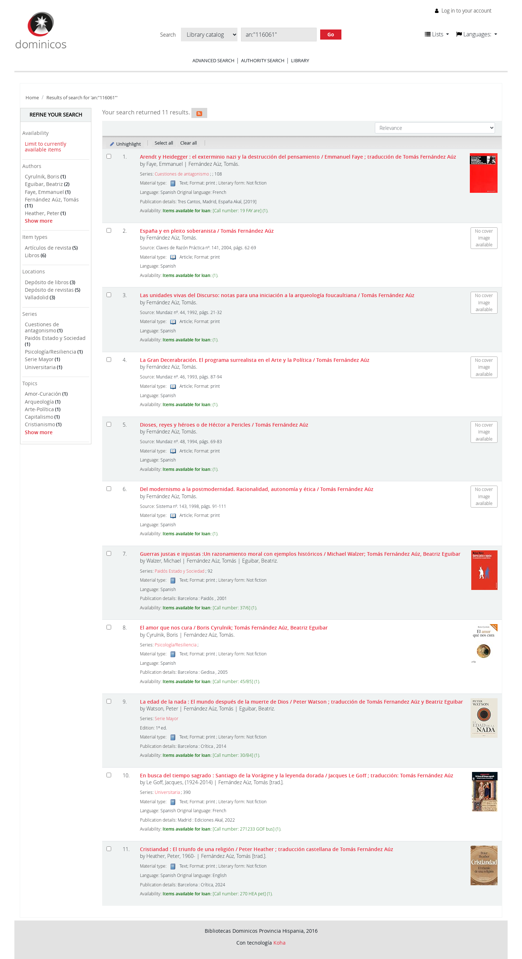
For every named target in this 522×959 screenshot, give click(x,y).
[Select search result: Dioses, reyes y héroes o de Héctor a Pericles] (108, 424)
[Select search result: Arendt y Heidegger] (108, 156)
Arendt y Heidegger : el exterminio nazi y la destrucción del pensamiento (298, 156)
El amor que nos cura (234, 627)
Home (32, 98)
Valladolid (37, 297)
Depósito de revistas (49, 289)
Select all (164, 143)
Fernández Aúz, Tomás (52, 199)
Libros (32, 255)
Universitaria (40, 367)
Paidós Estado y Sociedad (55, 338)
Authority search (263, 60)
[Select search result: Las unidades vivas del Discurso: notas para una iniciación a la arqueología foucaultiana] (108, 294)
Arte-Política (39, 409)
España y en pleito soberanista (207, 230)
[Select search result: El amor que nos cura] (108, 627)
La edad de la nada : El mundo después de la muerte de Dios (301, 701)
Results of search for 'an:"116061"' (82, 98)
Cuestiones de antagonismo (42, 327)
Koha (279, 942)
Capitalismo (39, 416)
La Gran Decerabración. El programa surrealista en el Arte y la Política (254, 359)
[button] (437, 34)
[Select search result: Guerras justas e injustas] (108, 553)
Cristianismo (40, 424)
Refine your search (55, 114)
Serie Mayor (39, 359)
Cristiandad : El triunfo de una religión (266, 849)
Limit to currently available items (45, 146)
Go (330, 34)
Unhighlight (125, 144)
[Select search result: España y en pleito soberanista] (108, 230)
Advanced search (213, 60)
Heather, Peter (42, 213)
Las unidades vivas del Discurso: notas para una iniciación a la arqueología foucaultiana (277, 295)
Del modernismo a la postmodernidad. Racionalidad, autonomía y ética (256, 489)
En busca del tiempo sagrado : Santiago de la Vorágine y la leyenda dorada (296, 775)
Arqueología (39, 401)
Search (168, 35)
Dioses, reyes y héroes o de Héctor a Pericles (224, 424)
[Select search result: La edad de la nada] (108, 701)
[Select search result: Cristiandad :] (108, 848)
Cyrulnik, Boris (42, 176)
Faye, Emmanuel (44, 191)
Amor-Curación (43, 393)
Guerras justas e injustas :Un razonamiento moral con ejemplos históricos (300, 553)
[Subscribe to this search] (199, 113)
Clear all (188, 143)
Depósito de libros (47, 282)
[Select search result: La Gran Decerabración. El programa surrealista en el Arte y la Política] (108, 359)
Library (300, 60)
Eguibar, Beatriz (44, 184)
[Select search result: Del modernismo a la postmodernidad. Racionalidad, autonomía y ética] (108, 488)
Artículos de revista (48, 247)
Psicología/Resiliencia (50, 351)
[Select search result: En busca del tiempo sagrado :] (108, 775)
